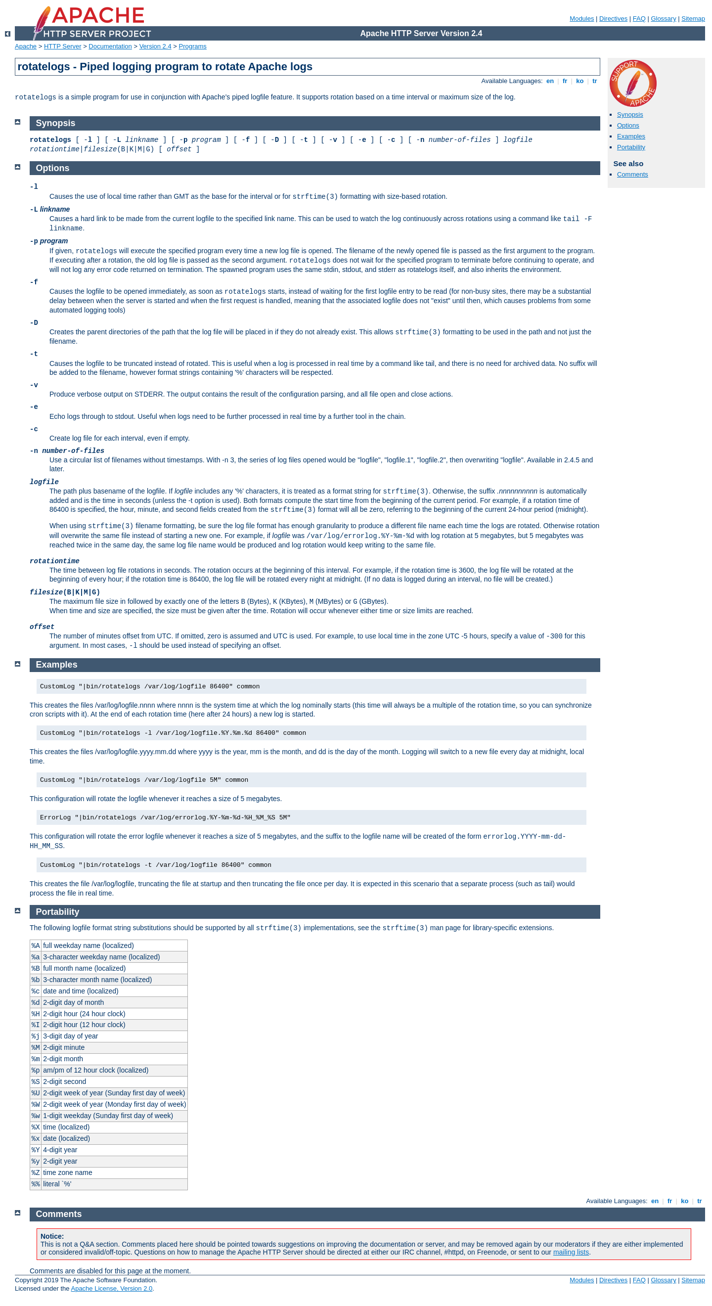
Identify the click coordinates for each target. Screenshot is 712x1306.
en (549, 81)
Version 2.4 (155, 46)
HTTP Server (63, 46)
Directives (613, 18)
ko (580, 81)
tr (595, 81)
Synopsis (630, 114)
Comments (632, 174)
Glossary (663, 18)
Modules (582, 18)
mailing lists (571, 1252)
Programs (193, 46)
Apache (26, 46)
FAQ (639, 18)
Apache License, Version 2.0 (111, 1288)
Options (628, 125)
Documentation (110, 46)
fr (565, 81)
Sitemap (693, 18)
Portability (631, 147)
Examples (631, 136)
